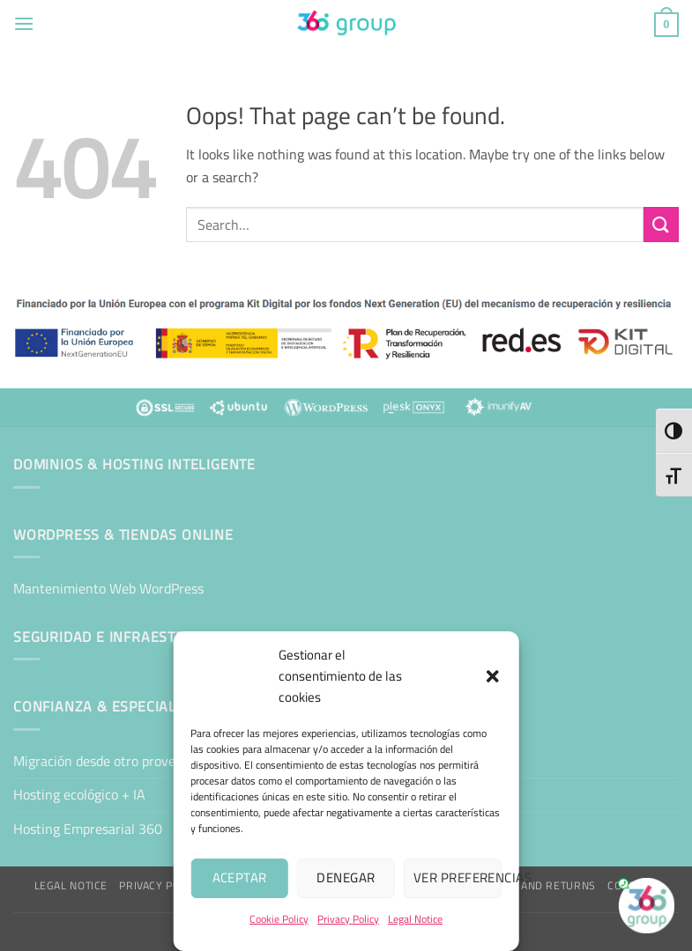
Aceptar (239, 877)
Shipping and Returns (532, 885)
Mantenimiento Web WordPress (108, 588)
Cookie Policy (279, 919)
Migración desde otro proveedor (107, 761)
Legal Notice (415, 919)
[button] (493, 676)
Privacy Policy (348, 919)
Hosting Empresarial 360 (87, 828)
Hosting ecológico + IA (79, 794)
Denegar (345, 877)
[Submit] (661, 224)
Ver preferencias (457, 877)
